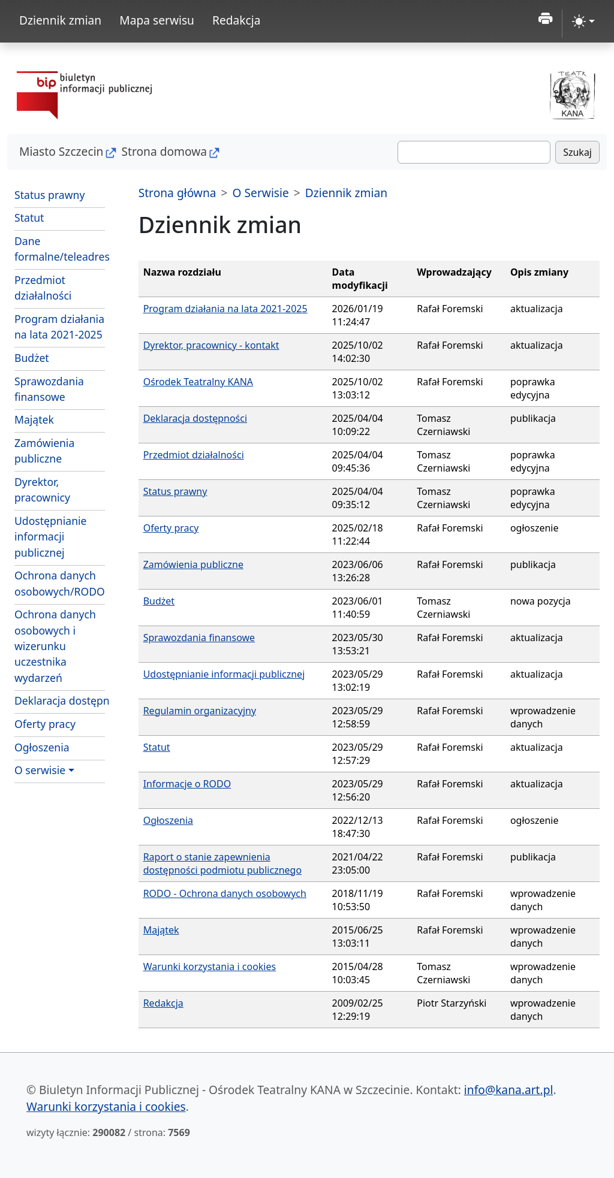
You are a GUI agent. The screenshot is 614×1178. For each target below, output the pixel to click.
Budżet (31, 358)
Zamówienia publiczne (44, 451)
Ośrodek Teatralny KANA (198, 381)
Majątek (34, 419)
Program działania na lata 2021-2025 (59, 327)
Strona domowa (164, 151)
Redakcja (236, 20)
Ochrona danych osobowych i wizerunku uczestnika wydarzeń (55, 646)
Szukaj (577, 152)
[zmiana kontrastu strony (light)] (583, 21)
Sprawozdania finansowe (49, 389)
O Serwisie (261, 193)
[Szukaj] (474, 152)
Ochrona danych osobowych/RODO (59, 583)
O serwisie (39, 770)
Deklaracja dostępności (59, 700)
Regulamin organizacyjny (199, 710)
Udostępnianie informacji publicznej (50, 537)
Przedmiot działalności (42, 288)
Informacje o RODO (187, 783)
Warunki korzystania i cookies (209, 966)
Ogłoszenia (42, 747)
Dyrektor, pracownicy (42, 490)
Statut (29, 217)
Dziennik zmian (60, 20)
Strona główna (177, 193)
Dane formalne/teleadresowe (59, 249)
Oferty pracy (45, 724)
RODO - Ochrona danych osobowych (224, 893)
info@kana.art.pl (508, 1090)
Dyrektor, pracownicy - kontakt (211, 345)
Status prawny (49, 195)
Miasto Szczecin (61, 151)
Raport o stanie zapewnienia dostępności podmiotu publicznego (222, 863)
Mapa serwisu (156, 20)
